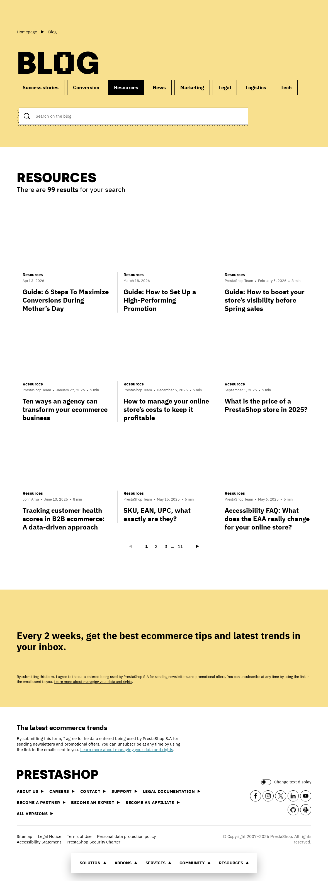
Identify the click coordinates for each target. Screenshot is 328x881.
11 (180, 546)
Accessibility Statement (39, 842)
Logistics (256, 87)
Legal (224, 87)
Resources (234, 862)
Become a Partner (41, 802)
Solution (93, 862)
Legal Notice (49, 836)
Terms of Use (79, 836)
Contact (93, 791)
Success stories (41, 87)
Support (124, 791)
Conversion (86, 87)
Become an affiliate (152, 802)
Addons (126, 862)
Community (195, 862)
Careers (62, 791)
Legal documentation (172, 791)
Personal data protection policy (126, 836)
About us (30, 791)
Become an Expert (95, 802)
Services (158, 862)
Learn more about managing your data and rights (93, 681)
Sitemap (24, 836)
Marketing (192, 87)
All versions (35, 813)
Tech (286, 87)
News (159, 87)
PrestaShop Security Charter (93, 842)
